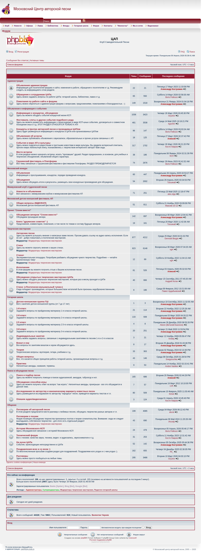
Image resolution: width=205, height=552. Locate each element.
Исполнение (22, 267)
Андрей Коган (171, 281)
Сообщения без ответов (17, 60)
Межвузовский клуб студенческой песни (27, 187)
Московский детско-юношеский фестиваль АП (30, 199)
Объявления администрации (31, 85)
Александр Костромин (172, 89)
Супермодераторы (51, 490)
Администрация (15, 81)
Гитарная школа (81, 26)
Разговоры (22, 456)
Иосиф (172, 422)
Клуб (7, 26)
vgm (172, 249)
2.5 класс (21, 322)
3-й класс (21, 329)
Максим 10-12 (171, 206)
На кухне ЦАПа (24, 442)
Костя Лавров (171, 147)
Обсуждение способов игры (31, 382)
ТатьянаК (171, 182)
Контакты (108, 26)
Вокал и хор (22, 343)
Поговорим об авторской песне (33, 409)
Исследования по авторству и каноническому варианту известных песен (55, 391)
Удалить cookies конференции (19, 462)
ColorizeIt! (133, 538)
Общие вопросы (25, 356)
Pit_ (171, 452)
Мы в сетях (138, 26)
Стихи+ (20, 255)
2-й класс (21, 315)
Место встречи (24, 152)
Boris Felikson (171, 97)
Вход (9, 52)
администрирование (100, 542)
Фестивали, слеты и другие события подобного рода (44, 120)
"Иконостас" (122, 26)
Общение (11, 405)
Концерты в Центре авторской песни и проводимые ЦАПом (48, 129)
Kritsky (172, 339)
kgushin (171, 124)
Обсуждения (23, 180)
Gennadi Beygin (172, 238)
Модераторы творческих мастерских (45, 241)
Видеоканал (153, 26)
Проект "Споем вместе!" (19, 210)
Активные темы (37, 60)
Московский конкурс (17, 168)
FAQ (181, 52)
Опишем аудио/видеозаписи (31, 399)
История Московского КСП (30, 428)
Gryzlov (171, 116)
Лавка (40, 26)
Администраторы (34, 490)
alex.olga (172, 194)
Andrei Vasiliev (171, 366)
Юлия (171, 394)
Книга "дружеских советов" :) (32, 221)
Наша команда (39, 462)
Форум (96, 26)
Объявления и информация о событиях (27, 109)
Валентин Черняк (100, 515)
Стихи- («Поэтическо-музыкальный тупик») (39, 287)
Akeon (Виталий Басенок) (171, 325)
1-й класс (21, 308)
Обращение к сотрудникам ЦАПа (33, 94)
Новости (17, 26)
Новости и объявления (28, 191)
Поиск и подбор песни (28, 375)
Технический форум (27, 435)
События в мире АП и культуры (33, 143)
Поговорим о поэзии (27, 416)
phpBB (83, 538)
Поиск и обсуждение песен (20, 371)
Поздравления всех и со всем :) (33, 449)
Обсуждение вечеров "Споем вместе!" (37, 214)
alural (171, 412)
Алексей (172, 139)
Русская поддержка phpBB (100, 540)
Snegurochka (171, 359)
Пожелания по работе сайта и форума (36, 101)
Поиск (191, 52)
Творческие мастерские (19, 229)
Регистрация (22, 52)
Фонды (66, 26)
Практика (21, 363)
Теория (20, 350)
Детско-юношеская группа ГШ (32, 301)
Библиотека (53, 26)
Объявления (23, 173)
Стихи (19, 245)
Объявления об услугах (29, 136)
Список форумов (15, 65)
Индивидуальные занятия (30, 336)
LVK (171, 386)
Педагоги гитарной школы (106, 490)
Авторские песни (25, 233)
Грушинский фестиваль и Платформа (36, 161)
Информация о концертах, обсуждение (37, 113)
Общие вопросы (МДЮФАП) (31, 203)
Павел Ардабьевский (171, 291)
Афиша (29, 26)
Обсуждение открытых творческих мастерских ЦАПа (44, 277)
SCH (171, 156)
